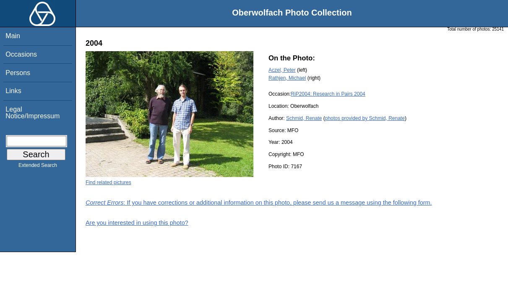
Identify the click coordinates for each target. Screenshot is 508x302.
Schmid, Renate (304, 118)
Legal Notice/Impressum (32, 113)
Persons (17, 72)
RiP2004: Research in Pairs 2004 (328, 94)
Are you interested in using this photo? (137, 222)
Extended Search (37, 166)
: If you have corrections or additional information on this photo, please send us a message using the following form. (259, 202)
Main (12, 35)
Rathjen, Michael (287, 78)
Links (13, 90)
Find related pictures (108, 182)
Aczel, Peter (282, 70)
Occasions (21, 54)
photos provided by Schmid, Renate (365, 118)
